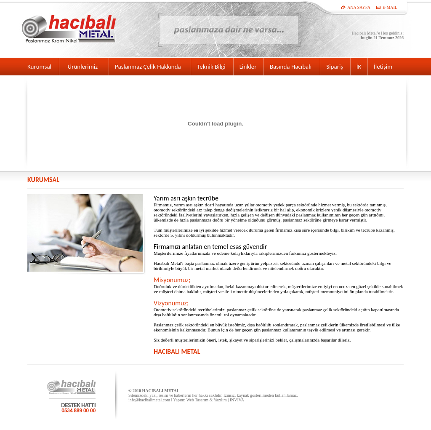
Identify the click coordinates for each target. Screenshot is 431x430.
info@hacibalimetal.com (149, 400)
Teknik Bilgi (211, 66)
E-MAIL (390, 7)
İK (359, 66)
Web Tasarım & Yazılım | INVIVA (215, 400)
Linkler (248, 66)
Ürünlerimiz (85, 66)
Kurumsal (39, 66)
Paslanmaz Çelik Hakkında (148, 66)
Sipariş (334, 66)
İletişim (383, 66)
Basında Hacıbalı (290, 66)
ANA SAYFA (358, 7)
